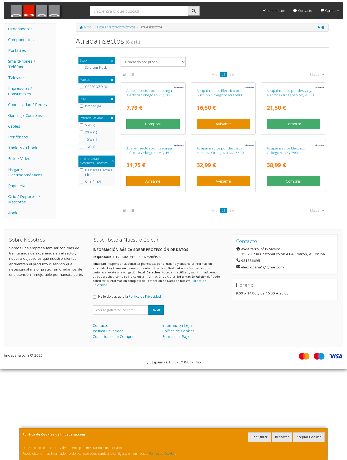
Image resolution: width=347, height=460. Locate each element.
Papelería (16, 185)
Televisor (16, 77)
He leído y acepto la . (130, 387)
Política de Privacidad (145, 387)
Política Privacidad (108, 421)
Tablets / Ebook (22, 147)
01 (223, 74)
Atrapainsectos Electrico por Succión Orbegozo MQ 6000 (220, 142)
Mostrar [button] (317, 74)
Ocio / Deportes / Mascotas (24, 199)
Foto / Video (19, 158)
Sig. (232, 74)
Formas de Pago (176, 427)
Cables (14, 126)
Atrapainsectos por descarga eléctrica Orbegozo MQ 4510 (290, 142)
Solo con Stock (93, 68)
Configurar (259, 437)
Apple (13, 212)
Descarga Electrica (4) (96, 172)
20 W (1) (88, 132)
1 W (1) (87, 147)
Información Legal (177, 416)
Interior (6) (90, 106)
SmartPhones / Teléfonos (21, 63)
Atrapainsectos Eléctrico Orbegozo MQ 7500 (286, 250)
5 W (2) (87, 125)
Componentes (21, 39)
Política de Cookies (162, 453)
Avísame (223, 173)
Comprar (153, 173)
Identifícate (273, 10)
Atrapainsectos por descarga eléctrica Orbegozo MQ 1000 (150, 142)
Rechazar (282, 437)
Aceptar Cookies (308, 437)
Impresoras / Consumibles (20, 91)
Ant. (214, 74)
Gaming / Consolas (25, 115)
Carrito (329, 10)
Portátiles (17, 50)
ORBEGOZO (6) (93, 87)
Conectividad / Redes (27, 104)
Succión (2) (90, 182)
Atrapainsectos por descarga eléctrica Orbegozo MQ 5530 (220, 250)
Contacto (302, 10)
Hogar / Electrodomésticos (25, 172)
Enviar (155, 400)
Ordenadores (20, 28)
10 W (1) (88, 140)
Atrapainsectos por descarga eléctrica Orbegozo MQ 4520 (150, 250)
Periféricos (18, 136)
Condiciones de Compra (113, 427)
